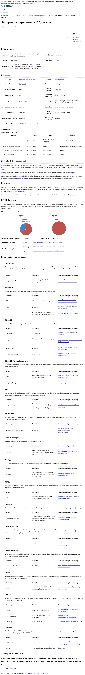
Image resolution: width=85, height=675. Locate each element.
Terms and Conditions (42, 673)
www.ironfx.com (62, 405)
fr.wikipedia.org (75, 644)
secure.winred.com (71, 621)
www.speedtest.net (48, 251)
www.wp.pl (61, 473)
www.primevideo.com (64, 353)
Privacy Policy (32, 673)
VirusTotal (28, 101)
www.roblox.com (75, 353)
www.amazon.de (71, 517)
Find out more (4, 668)
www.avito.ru (61, 621)
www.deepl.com (73, 609)
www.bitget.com (50, 242)
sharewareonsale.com (64, 430)
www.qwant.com (62, 306)
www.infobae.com (38, 246)
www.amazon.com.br (64, 567)
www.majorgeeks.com (39, 242)
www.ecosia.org (37, 251)
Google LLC (22, 84)
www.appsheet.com (74, 496)
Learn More (4, 10)
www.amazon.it (73, 375)
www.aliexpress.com (63, 519)
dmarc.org (22, 191)
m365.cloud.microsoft (64, 642)
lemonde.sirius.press (63, 545)
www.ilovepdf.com (59, 251)
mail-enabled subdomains (21, 178)
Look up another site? (9, 27)
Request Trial (12, 668)
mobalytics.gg (62, 407)
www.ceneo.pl (62, 334)
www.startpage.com (63, 355)
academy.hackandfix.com (65, 432)
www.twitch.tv (62, 543)
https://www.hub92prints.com (27, 79)
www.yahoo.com (62, 565)
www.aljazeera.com (63, 475)
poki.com (79, 621)
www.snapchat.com (63, 280)
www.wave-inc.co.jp (73, 451)
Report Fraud (4, 12)
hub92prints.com (59, 79)
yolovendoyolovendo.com (65, 428)
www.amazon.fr (62, 517)
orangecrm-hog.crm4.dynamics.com (68, 313)
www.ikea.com (60, 246)
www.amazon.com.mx (74, 565)
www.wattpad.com (70, 473)
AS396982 (21, 107)
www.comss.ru (73, 302)
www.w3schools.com (64, 300)
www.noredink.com (73, 405)
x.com (59, 340)
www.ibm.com (73, 347)
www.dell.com (62, 611)
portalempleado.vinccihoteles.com (67, 282)
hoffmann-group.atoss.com (69, 340)
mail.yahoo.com (62, 589)
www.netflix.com (74, 617)
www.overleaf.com (74, 280)
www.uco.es (59, 242)
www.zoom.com (62, 453)
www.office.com (62, 349)
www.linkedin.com (63, 617)
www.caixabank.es (63, 347)
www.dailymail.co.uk (64, 498)
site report (71, 172)
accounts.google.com (64, 587)
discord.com (61, 648)
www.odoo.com (62, 451)
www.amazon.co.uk (63, 375)
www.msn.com (62, 332)
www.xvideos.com (63, 308)
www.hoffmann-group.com (65, 615)
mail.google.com (74, 587)
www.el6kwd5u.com (49, 246)
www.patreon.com (63, 609)
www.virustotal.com (63, 382)
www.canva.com (71, 543)
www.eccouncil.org (72, 332)
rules (2, 167)
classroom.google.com (64, 644)
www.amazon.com (63, 377)
